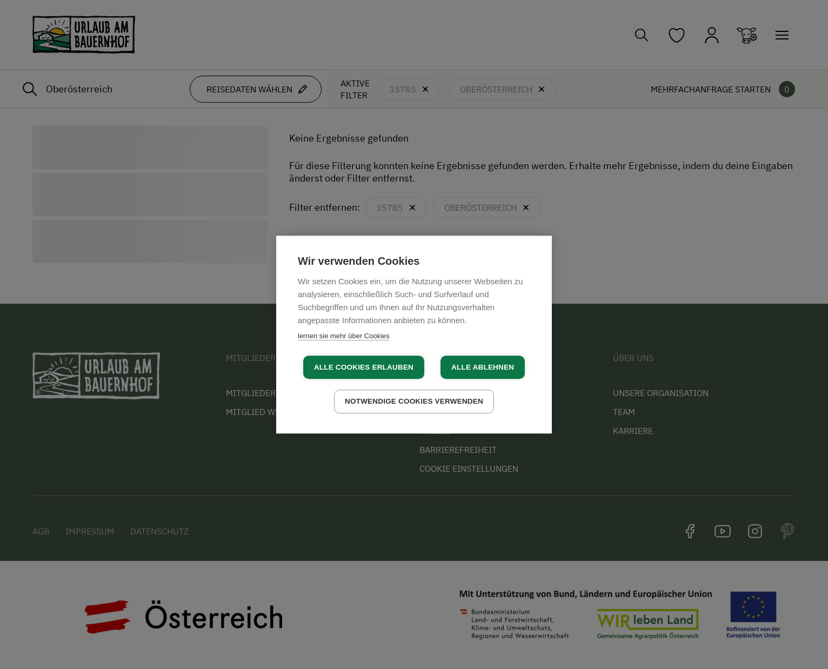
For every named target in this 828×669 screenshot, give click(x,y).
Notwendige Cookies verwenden (414, 401)
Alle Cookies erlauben (363, 367)
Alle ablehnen (482, 367)
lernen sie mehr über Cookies (344, 336)
